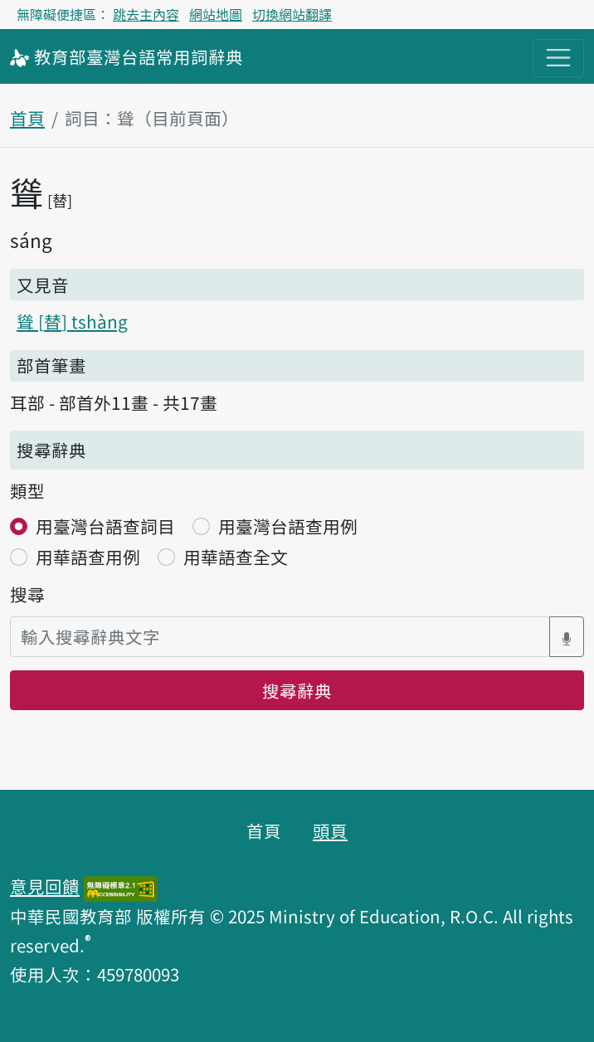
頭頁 (330, 830)
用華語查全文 (235, 556)
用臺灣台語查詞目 (105, 526)
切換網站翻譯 (292, 14)
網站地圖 (215, 14)
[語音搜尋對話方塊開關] (566, 636)
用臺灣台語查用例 (288, 526)
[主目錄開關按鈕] (558, 58)
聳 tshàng (72, 321)
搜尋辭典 (297, 690)
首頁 (27, 117)
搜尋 (27, 594)
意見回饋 (45, 886)
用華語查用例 (88, 556)
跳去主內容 (146, 14)
